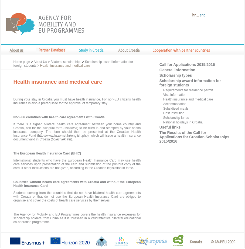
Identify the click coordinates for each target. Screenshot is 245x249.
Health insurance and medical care (65, 66)
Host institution (174, 113)
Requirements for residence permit (188, 90)
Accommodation (174, 104)
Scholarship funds (176, 118)
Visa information (174, 95)
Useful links (170, 127)
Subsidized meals (176, 108)
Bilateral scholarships (66, 62)
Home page (22, 62)
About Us (40, 62)
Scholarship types (175, 75)
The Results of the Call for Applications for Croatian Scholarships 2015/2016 (194, 136)
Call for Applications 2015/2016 (187, 64)
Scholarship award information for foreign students (190, 83)
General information (177, 70)
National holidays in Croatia (183, 122)
